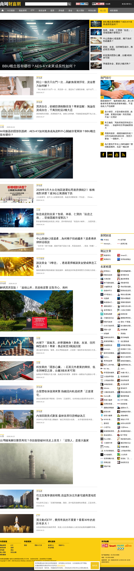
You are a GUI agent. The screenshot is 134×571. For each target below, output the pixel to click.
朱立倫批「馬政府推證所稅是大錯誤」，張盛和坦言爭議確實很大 (119, 125)
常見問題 (51, 547)
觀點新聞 (3, 545)
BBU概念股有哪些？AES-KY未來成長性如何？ (39, 66)
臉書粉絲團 (103, 154)
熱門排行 (105, 77)
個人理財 (3, 552)
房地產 (2, 550)
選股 (25, 545)
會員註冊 (125, 4)
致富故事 (3, 547)
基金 (12, 550)
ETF (12, 545)
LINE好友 (110, 154)
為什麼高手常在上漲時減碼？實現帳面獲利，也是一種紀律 (119, 145)
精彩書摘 (3, 554)
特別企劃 (13, 552)
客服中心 (61, 545)
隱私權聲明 (61, 565)
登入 (130, 4)
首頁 (4, 10)
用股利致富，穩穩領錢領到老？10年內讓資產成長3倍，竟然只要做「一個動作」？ (119, 136)
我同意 (94, 566)
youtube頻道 (116, 154)
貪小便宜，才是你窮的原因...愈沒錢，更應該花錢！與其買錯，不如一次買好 (119, 114)
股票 (12, 547)
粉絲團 (108, 4)
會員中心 (51, 545)
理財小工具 (38, 545)
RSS (123, 154)
